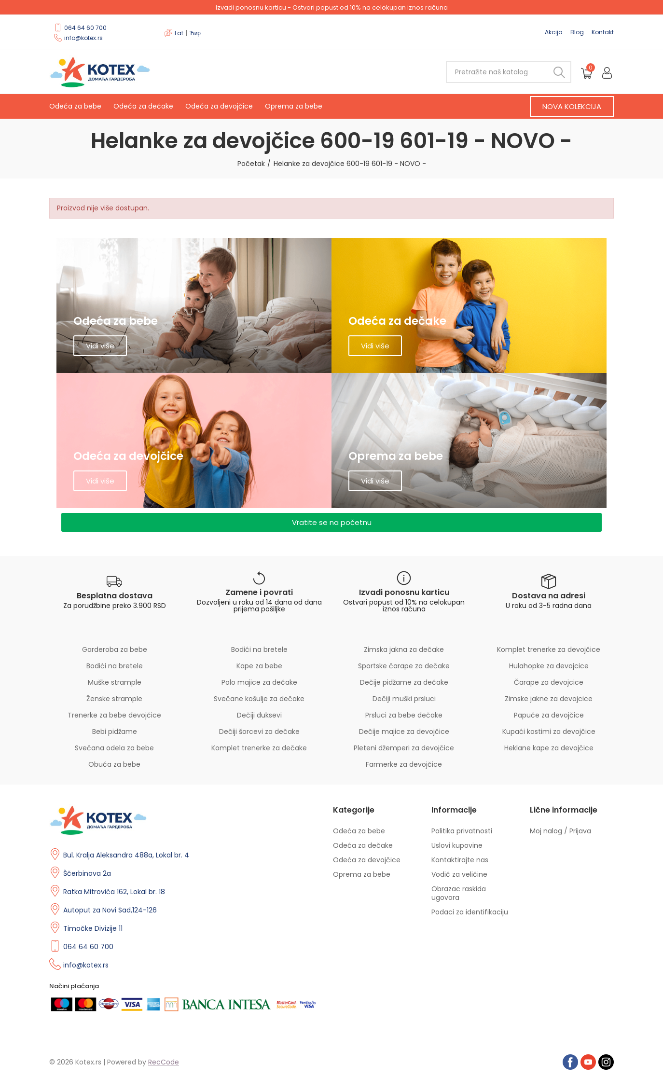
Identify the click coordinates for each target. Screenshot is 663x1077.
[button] (572, 106)
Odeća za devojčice (219, 106)
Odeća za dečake (143, 106)
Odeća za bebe (75, 106)
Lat (179, 33)
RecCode (163, 1062)
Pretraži (555, 72)
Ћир (195, 33)
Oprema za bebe (293, 106)
